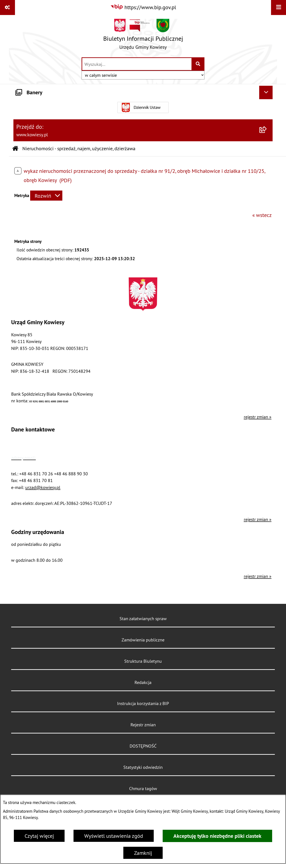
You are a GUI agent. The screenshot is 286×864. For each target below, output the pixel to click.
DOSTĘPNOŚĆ (143, 746)
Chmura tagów (143, 788)
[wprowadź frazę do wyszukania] (137, 64)
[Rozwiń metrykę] (46, 196)
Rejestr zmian (143, 724)
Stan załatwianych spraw (143, 618)
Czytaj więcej (39, 835)
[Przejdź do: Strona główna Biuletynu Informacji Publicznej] (15, 149)
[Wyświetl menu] (278, 7)
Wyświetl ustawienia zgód (113, 835)
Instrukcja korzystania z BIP (143, 703)
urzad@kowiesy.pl (42, 487)
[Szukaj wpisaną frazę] (198, 64)
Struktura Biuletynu (143, 661)
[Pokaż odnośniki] (7, 7)
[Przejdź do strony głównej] (143, 36)
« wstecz (262, 215)
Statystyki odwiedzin (143, 767)
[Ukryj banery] (266, 92)
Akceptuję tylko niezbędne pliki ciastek (217, 835)
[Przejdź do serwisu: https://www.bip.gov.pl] (143, 7)
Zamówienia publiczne (143, 640)
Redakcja (143, 682)
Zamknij (143, 852)
